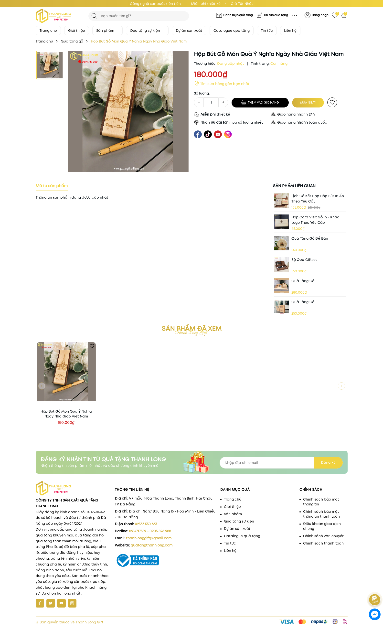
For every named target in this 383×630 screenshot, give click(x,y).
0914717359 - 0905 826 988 (150, 531)
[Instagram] (72, 603)
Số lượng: (202, 93)
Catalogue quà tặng (231, 30)
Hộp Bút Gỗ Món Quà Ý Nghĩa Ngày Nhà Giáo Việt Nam (66, 414)
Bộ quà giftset (304, 259)
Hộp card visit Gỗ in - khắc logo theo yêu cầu (315, 220)
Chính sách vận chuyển (323, 536)
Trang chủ (48, 30)
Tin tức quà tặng (276, 15)
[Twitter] (50, 603)
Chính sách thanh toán (323, 543)
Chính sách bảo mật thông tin (321, 502)
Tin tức (267, 30)
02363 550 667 (146, 524)
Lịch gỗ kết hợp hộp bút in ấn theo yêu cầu (317, 198)
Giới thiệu (76, 30)
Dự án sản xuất (189, 30)
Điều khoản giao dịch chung (322, 526)
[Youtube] (61, 603)
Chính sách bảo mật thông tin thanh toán (321, 514)
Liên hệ (290, 30)
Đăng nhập (320, 15)
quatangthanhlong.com (151, 545)
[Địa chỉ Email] (281, 463)
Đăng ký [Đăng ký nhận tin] (328, 462)
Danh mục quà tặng (238, 15)
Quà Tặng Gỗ (302, 280)
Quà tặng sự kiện (147, 30)
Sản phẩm (107, 30)
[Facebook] (40, 603)
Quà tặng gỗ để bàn (309, 238)
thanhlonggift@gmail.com (148, 538)
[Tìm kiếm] (94, 16)
